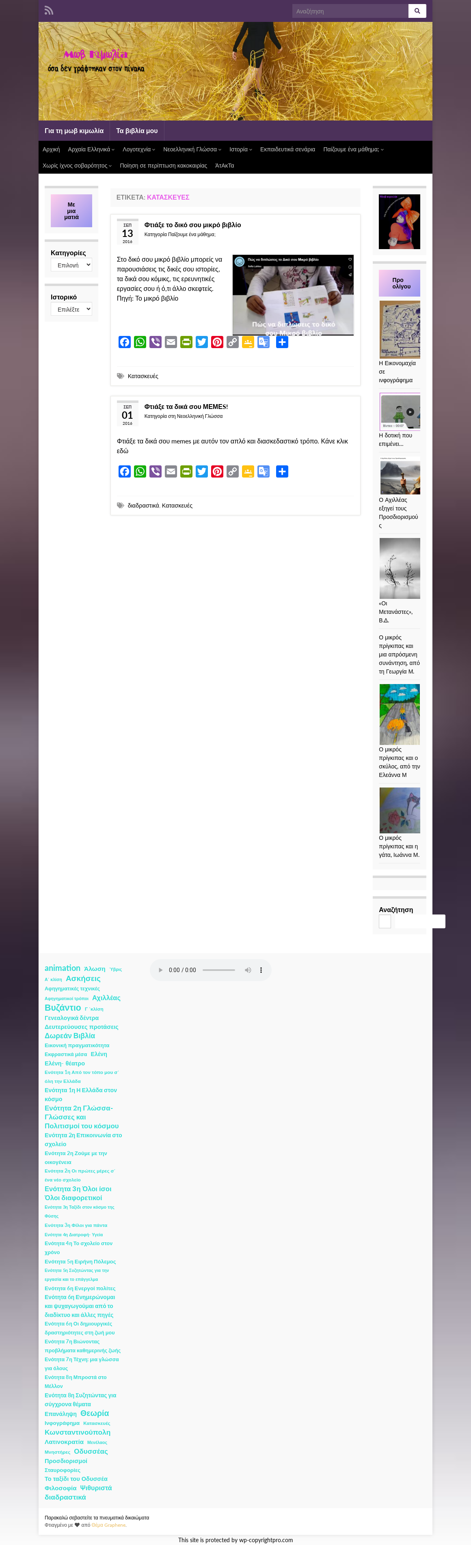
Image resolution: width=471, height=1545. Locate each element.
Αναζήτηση (396, 909)
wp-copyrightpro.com (266, 1540)
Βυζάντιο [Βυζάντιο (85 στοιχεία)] (63, 1007)
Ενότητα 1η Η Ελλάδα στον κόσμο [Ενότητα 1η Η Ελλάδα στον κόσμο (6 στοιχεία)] (81, 1094)
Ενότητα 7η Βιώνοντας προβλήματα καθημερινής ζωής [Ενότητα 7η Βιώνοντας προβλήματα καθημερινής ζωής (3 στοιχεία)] (83, 1345)
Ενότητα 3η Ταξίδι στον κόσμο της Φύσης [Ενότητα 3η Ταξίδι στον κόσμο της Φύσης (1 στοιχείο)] (80, 1211)
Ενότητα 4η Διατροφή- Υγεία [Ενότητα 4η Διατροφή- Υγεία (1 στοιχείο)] (74, 1234)
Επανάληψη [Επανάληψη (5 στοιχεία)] (61, 1413)
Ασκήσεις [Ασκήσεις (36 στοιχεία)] (83, 978)
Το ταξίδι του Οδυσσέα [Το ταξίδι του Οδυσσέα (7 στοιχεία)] (76, 1478)
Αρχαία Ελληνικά (91, 149)
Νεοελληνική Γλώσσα (192, 149)
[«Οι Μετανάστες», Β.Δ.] (410, 568)
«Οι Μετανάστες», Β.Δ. (396, 612)
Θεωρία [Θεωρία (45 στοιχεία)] (94, 1413)
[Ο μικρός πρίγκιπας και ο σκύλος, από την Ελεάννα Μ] (400, 714)
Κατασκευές (143, 375)
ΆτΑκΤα (224, 165)
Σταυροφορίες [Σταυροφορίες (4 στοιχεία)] (62, 1470)
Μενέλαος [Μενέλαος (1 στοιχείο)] (97, 1442)
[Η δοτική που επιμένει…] (410, 412)
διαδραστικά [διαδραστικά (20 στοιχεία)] (65, 1497)
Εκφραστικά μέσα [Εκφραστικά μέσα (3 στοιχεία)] (66, 1054)
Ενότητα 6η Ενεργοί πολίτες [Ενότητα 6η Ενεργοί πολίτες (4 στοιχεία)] (80, 1288)
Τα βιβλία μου (137, 130)
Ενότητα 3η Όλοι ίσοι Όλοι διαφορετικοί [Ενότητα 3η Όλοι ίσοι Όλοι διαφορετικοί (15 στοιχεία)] (78, 1193)
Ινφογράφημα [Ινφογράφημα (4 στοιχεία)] (62, 1423)
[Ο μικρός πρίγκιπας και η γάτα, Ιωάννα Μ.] (410, 810)
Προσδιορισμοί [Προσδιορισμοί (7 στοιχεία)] (66, 1460)
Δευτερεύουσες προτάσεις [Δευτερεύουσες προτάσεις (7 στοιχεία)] (82, 1026)
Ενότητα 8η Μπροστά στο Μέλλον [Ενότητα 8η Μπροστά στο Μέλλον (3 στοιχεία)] (76, 1381)
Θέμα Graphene (108, 1525)
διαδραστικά (143, 505)
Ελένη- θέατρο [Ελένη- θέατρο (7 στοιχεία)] (65, 1063)
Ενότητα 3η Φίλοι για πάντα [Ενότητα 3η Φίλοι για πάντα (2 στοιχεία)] (76, 1225)
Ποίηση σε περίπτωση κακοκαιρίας (163, 165)
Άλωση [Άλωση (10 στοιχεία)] (95, 968)
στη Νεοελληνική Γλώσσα (195, 416)
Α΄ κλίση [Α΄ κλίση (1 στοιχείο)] (53, 979)
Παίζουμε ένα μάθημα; (353, 149)
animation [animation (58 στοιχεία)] (62, 967)
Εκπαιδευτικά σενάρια (287, 149)
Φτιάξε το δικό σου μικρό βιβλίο (193, 224)
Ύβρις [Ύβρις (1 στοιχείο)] (115, 969)
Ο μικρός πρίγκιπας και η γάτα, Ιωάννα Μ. (399, 846)
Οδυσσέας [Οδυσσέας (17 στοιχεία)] (91, 1451)
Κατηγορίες (68, 252)
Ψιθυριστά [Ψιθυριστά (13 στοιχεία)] (96, 1487)
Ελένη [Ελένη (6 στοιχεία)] (99, 1053)
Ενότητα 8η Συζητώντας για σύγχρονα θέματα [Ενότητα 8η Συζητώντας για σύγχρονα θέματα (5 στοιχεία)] (80, 1399)
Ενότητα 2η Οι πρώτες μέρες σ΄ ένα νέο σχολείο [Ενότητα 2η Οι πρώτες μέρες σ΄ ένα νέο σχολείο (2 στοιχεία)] (80, 1175)
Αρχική (51, 149)
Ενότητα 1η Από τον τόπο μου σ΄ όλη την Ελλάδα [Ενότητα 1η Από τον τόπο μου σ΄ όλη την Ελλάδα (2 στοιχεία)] (82, 1076)
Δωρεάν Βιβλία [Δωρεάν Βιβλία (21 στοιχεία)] (70, 1035)
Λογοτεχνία (139, 149)
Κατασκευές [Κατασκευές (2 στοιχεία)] (96, 1423)
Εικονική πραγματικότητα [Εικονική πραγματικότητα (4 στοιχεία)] (77, 1045)
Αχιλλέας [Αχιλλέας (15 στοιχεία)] (106, 998)
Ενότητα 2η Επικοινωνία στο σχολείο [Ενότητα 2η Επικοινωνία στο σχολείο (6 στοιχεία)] (83, 1139)
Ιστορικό (64, 297)
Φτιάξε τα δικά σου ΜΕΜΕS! (186, 406)
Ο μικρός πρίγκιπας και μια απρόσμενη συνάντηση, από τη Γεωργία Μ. (399, 654)
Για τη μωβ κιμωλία (74, 130)
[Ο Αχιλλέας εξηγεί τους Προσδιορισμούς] (410, 475)
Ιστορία (240, 149)
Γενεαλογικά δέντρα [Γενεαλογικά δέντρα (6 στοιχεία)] (72, 1017)
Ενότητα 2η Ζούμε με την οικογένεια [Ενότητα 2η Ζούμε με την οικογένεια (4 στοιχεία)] (76, 1157)
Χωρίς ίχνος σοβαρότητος (77, 165)
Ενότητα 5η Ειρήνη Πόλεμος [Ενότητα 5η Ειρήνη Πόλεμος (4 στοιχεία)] (80, 1261)
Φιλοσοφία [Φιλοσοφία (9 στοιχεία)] (61, 1487)
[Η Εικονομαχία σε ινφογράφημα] (410, 330)
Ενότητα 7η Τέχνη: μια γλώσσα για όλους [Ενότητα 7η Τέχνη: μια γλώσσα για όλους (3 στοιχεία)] (82, 1363)
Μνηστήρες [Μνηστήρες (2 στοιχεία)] (57, 1452)
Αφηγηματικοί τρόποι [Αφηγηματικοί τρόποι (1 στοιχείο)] (67, 998)
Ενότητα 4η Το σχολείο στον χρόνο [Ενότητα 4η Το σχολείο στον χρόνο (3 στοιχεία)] (78, 1247)
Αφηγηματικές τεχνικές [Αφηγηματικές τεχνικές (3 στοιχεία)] (72, 989)
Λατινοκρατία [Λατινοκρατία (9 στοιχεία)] (64, 1441)
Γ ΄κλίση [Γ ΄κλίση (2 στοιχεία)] (94, 1009)
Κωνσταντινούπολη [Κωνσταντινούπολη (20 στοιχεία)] (77, 1432)
